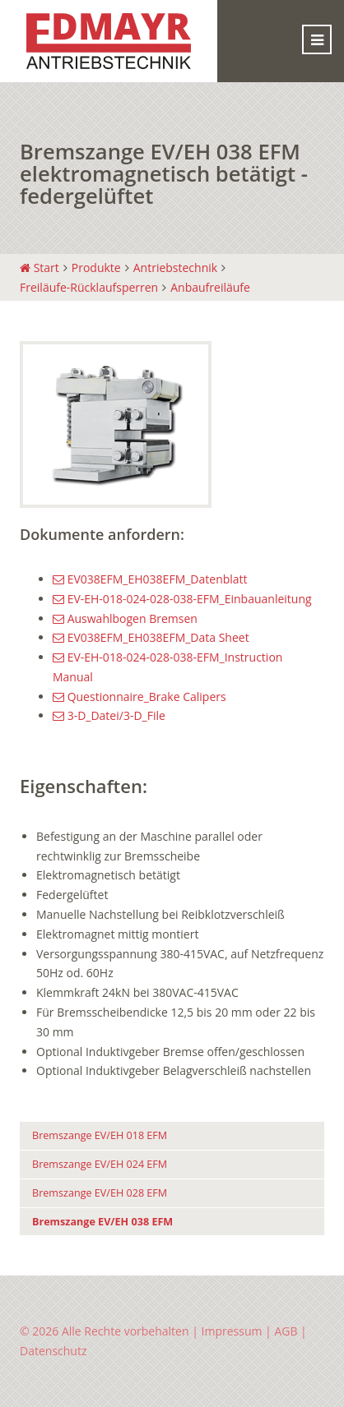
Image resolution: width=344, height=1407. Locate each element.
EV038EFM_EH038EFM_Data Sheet (151, 637)
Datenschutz (53, 1351)
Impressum (232, 1331)
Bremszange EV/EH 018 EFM (99, 1135)
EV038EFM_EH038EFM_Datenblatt (150, 579)
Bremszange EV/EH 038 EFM (102, 1222)
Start (39, 267)
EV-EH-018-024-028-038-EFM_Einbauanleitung (182, 599)
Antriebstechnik (175, 267)
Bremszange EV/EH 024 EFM (99, 1164)
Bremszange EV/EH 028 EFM (99, 1193)
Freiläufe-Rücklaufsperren (89, 287)
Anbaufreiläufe (210, 287)
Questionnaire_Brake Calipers (139, 696)
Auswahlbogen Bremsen (125, 618)
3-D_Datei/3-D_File (109, 715)
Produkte (96, 267)
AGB (285, 1331)
